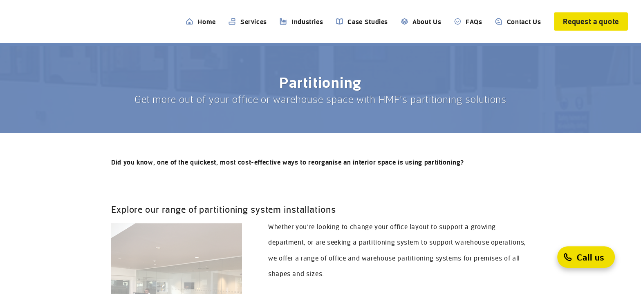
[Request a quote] (591, 21)
